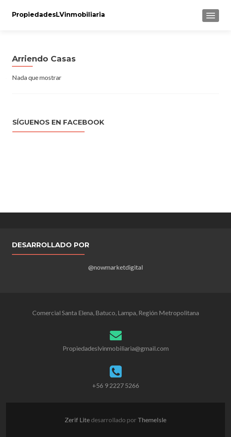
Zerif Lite (78, 419)
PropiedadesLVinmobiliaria (58, 14)
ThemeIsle (152, 419)
